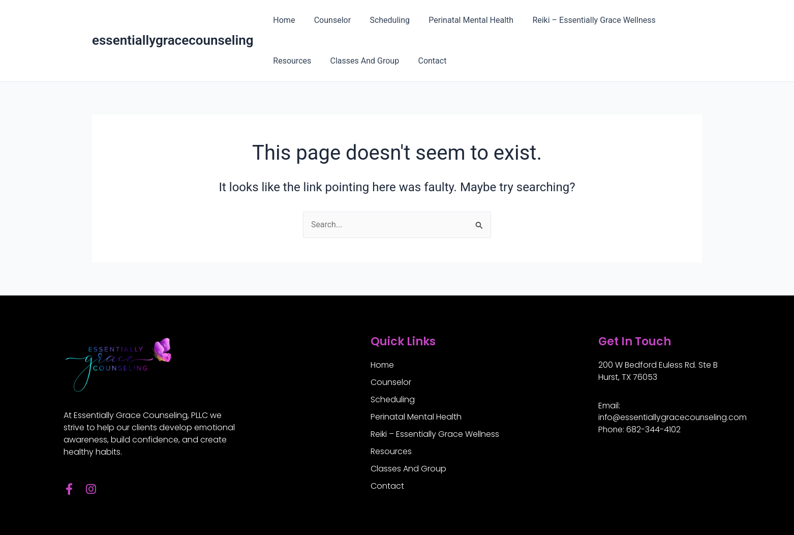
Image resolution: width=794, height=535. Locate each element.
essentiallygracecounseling (173, 40)
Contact (425, 61)
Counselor (328, 20)
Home (283, 20)
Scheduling (383, 20)
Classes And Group (360, 61)
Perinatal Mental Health (461, 20)
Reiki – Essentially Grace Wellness (581, 20)
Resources (291, 61)
